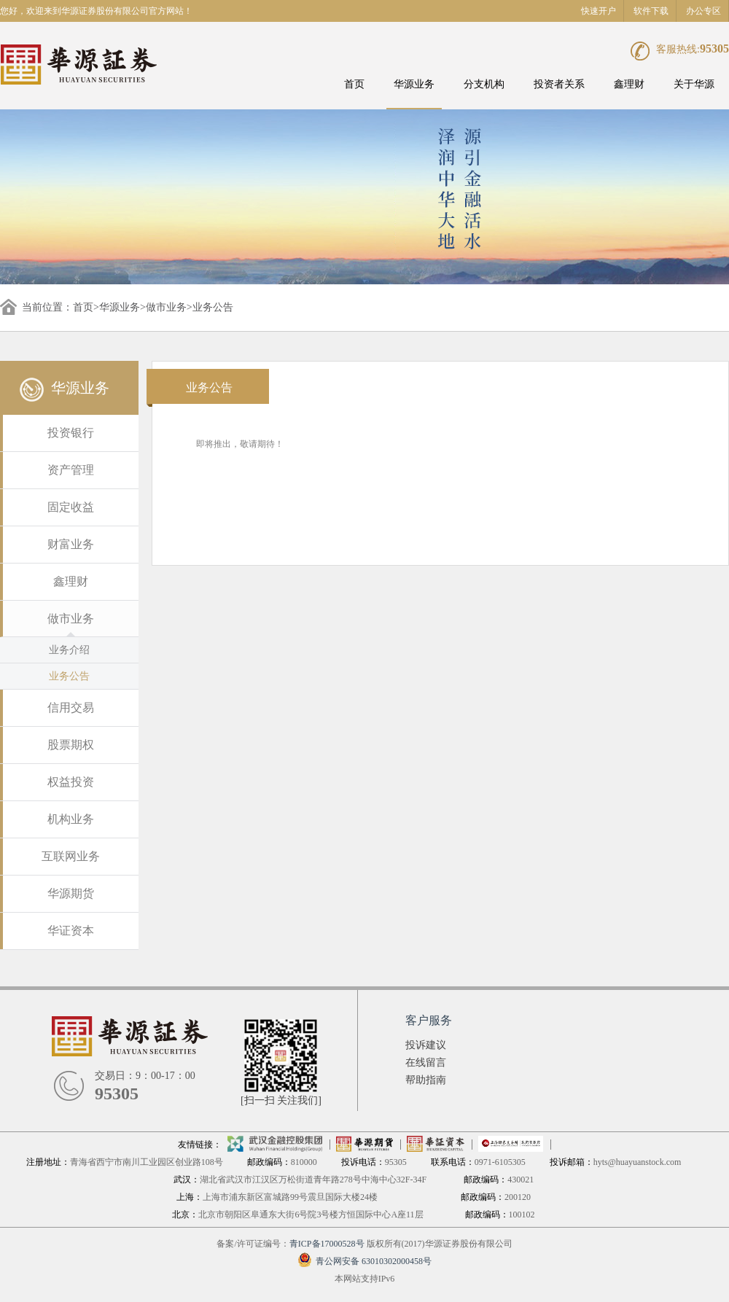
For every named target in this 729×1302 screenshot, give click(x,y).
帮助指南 (425, 1080)
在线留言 (425, 1062)
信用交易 (70, 707)
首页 (354, 84)
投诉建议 (425, 1045)
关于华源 (694, 84)
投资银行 (70, 432)
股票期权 (70, 744)
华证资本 (70, 930)
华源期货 (70, 893)
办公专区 (703, 11)
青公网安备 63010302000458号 (364, 1261)
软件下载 (651, 11)
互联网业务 (71, 856)
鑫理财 (629, 84)
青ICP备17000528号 (326, 1244)
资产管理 (70, 470)
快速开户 (598, 11)
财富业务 (70, 544)
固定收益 (70, 507)
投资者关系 (559, 84)
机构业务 (70, 819)
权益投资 (70, 782)
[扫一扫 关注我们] (281, 1100)
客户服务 (428, 1020)
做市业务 (166, 307)
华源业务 (414, 84)
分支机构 (484, 84)
